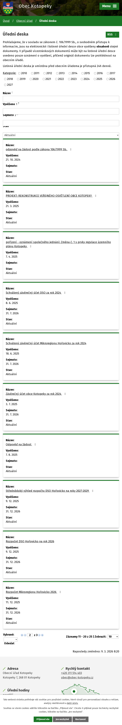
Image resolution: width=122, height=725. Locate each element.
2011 (36, 73)
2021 (48, 79)
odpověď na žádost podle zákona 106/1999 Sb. (39, 149)
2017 (112, 73)
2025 (99, 79)
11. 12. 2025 (13, 602)
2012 (49, 73)
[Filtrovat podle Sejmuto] (61, 123)
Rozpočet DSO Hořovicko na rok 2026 (30, 541)
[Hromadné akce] (11, 639)
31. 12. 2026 (13, 511)
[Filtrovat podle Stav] (61, 135)
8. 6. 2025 (12, 303)
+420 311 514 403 (71, 673)
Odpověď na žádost (21, 444)
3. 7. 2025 (11, 404)
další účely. (72, 703)
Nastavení (80, 719)
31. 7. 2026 (12, 313)
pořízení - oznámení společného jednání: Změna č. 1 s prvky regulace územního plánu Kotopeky (58, 244)
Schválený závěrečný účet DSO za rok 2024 (36, 292)
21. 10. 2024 (13, 159)
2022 (61, 79)
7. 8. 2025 (11, 454)
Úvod (6, 21)
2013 (62, 73)
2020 (36, 79)
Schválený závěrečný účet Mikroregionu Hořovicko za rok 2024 (46, 343)
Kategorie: (9, 73)
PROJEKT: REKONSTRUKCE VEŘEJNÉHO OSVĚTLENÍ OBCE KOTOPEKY (52, 195)
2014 (74, 73)
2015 (87, 73)
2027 (10, 84)
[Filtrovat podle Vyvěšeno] (61, 111)
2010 (24, 73)
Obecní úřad (24, 21)
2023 (74, 79)
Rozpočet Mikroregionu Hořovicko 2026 (34, 592)
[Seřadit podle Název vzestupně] (12, 91)
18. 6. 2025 (12, 353)
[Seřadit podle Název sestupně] (12, 93)
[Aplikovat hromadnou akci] (10, 643)
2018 (10, 79)
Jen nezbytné (62, 719)
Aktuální (11, 176)
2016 (100, 73)
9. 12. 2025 (12, 501)
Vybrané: (8, 634)
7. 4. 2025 (11, 256)
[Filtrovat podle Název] (61, 99)
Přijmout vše (42, 719)
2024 (87, 79)
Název (7, 93)
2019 (23, 79)
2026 (112, 79)
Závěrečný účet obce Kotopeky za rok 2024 (36, 394)
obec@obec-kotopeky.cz (77, 677)
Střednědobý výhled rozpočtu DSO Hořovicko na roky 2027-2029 (50, 491)
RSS (112, 34)
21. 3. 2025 (12, 206)
